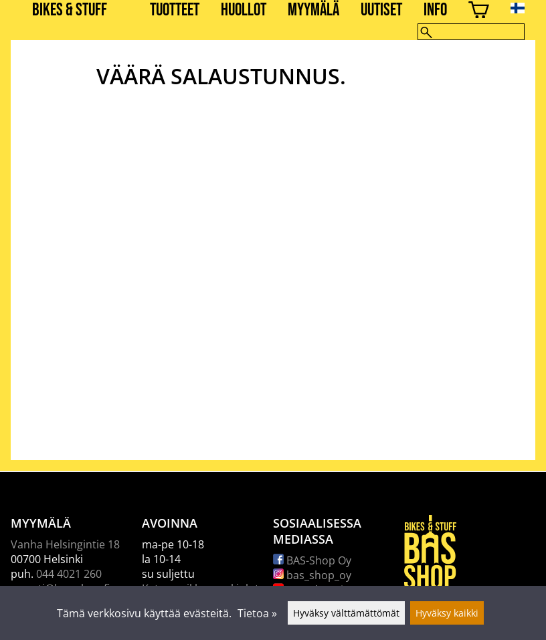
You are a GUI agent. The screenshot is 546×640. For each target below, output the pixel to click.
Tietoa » (257, 613)
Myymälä (313, 10)
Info (435, 10)
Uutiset (381, 10)
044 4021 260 (69, 573)
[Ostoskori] (478, 11)
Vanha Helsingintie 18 (65, 544)
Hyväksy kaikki (447, 613)
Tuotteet (174, 10)
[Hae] (471, 31)
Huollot (243, 10)
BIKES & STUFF (69, 10)
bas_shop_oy (312, 575)
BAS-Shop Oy (312, 560)
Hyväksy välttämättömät (346, 613)
